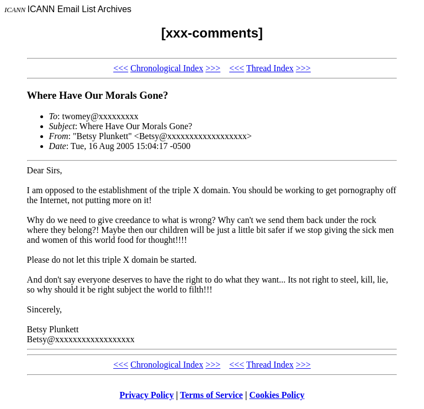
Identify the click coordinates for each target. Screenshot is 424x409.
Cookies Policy (277, 395)
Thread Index (270, 68)
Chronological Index (166, 68)
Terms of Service (211, 395)
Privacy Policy (147, 395)
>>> (212, 68)
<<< (120, 68)
